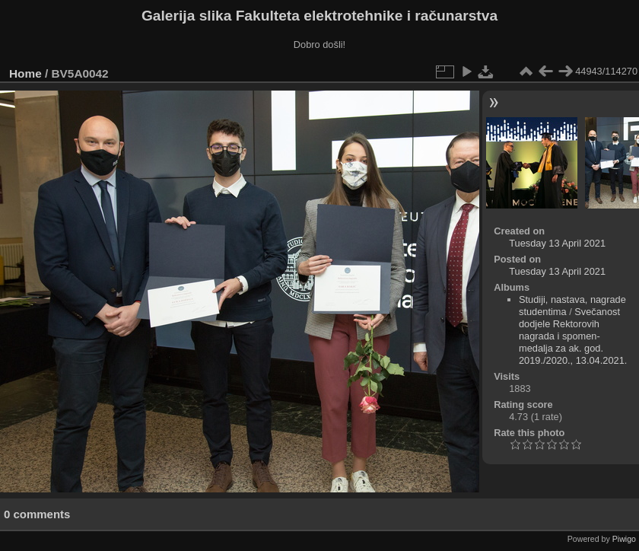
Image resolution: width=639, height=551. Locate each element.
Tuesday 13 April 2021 (557, 243)
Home (25, 73)
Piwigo (624, 538)
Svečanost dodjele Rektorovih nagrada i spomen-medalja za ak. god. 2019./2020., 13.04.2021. (573, 336)
